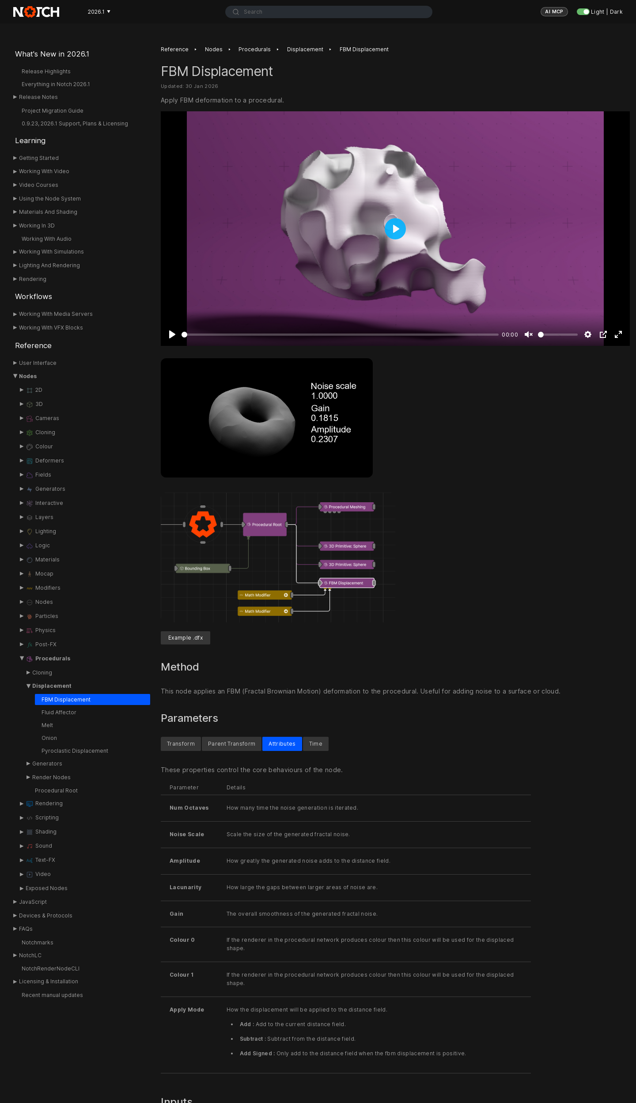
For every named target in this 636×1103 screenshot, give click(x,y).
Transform (181, 744)
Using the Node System (50, 198)
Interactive (44, 504)
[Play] (172, 335)
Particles (42, 617)
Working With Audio (47, 238)
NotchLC (30, 955)
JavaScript (33, 901)
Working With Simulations (51, 251)
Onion (49, 738)
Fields (38, 475)
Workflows (33, 296)
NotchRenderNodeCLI (51, 968)
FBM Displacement (66, 699)
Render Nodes (51, 777)
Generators (45, 489)
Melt (47, 725)
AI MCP (554, 11)
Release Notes (38, 97)
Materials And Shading (48, 211)
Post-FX (41, 645)
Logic (38, 546)
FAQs (26, 928)
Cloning (40, 433)
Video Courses (38, 185)
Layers (39, 518)
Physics (41, 631)
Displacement (52, 685)
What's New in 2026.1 (52, 53)
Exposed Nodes (47, 888)
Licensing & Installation (48, 981)
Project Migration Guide (52, 110)
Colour (39, 447)
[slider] (340, 335)
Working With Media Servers (56, 314)
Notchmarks (37, 942)
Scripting (42, 818)
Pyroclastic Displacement (75, 750)
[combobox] (328, 12)
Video (38, 875)
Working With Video (44, 171)
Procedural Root (56, 790)
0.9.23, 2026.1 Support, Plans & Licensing (75, 123)
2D (34, 390)
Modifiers (43, 588)
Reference (33, 345)
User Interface (38, 363)
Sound (39, 846)
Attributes (282, 744)
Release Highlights (46, 71)
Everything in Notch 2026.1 (56, 84)
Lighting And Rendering (49, 265)
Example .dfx (185, 638)
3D (34, 405)
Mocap (39, 574)
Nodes (28, 376)
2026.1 (99, 11)
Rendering (32, 279)
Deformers (45, 461)
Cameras (42, 419)
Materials (43, 560)
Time (315, 744)
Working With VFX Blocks (51, 327)
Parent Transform (231, 744)
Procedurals (48, 659)
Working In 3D (37, 225)
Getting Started (39, 158)
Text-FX (40, 860)
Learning (30, 140)
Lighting (41, 532)
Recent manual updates (52, 995)
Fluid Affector (59, 712)
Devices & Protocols (45, 915)
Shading (41, 832)
